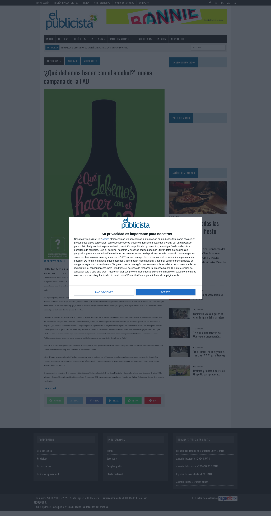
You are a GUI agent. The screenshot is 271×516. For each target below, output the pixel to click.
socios (105, 239)
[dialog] (135, 258)
